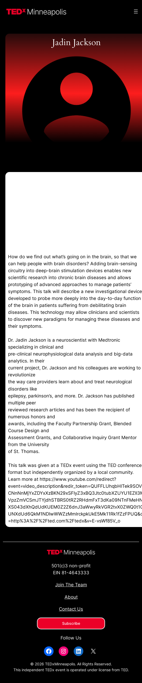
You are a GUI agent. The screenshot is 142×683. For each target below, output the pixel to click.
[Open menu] (136, 11)
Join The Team (71, 584)
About (71, 597)
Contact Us (71, 609)
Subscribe (71, 623)
